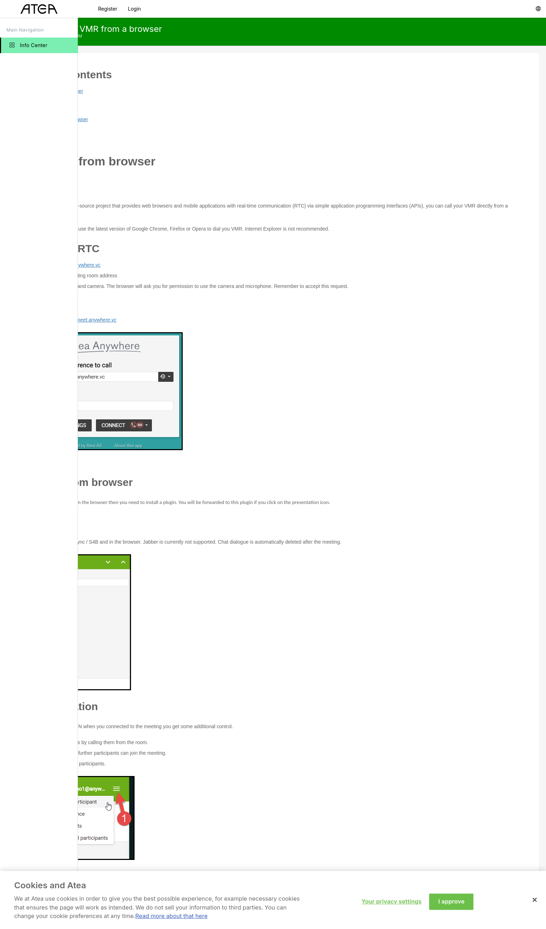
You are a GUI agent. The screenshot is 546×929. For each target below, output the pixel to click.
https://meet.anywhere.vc (149, 265)
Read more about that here (171, 918)
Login (134, 9)
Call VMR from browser (133, 91)
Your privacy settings (391, 904)
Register (107, 9)
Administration (132, 140)
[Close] (534, 902)
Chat (122, 130)
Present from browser (140, 119)
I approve (451, 904)
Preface (125, 98)
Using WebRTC (134, 109)
